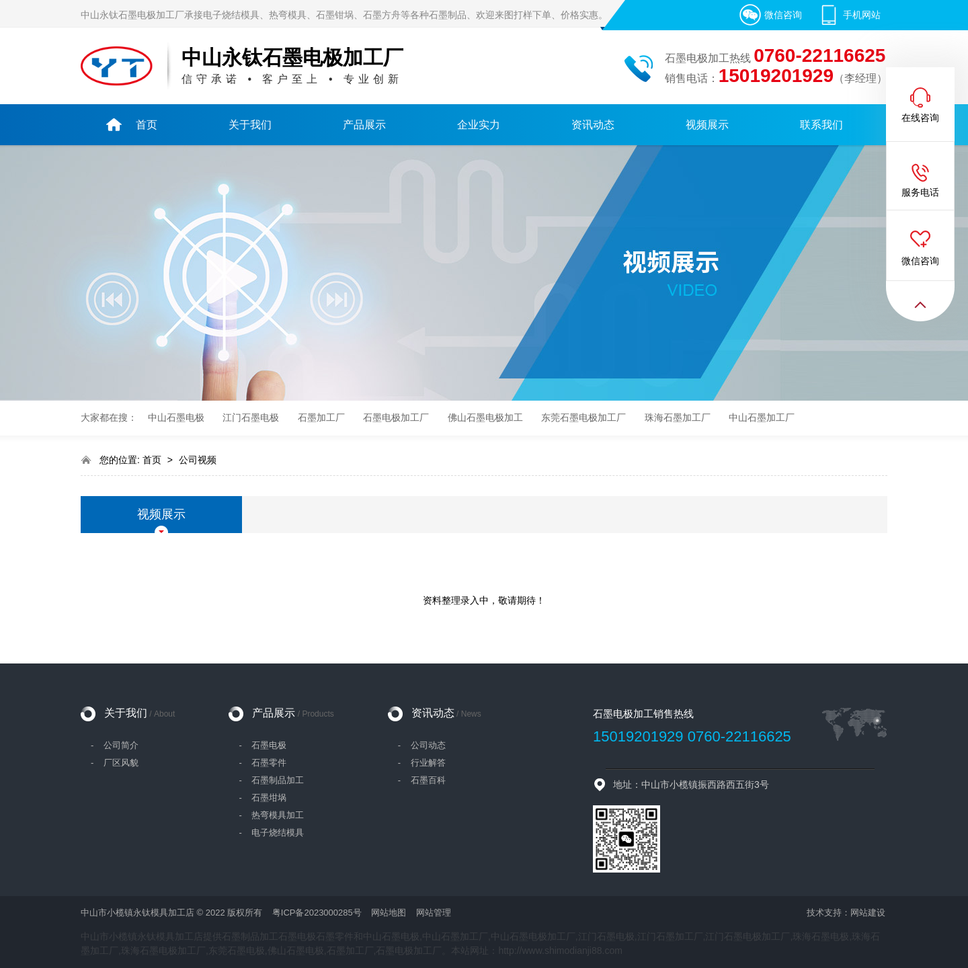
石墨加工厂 (321, 418)
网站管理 (433, 913)
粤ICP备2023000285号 (317, 913)
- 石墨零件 (262, 763)
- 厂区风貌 (114, 763)
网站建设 (867, 913)
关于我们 (139, 713)
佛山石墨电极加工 (485, 418)
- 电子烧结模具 (271, 833)
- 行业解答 (422, 763)
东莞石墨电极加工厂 (583, 418)
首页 (153, 459)
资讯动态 (446, 713)
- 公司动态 (422, 745)
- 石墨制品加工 (271, 780)
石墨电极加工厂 (396, 418)
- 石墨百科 (422, 780)
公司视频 (197, 459)
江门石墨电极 (251, 418)
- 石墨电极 (262, 745)
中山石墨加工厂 (762, 418)
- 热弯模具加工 (271, 815)
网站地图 (388, 913)
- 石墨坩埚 (262, 798)
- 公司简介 (114, 745)
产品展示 (292, 713)
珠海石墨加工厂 (678, 418)
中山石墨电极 (176, 418)
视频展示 (161, 514)
